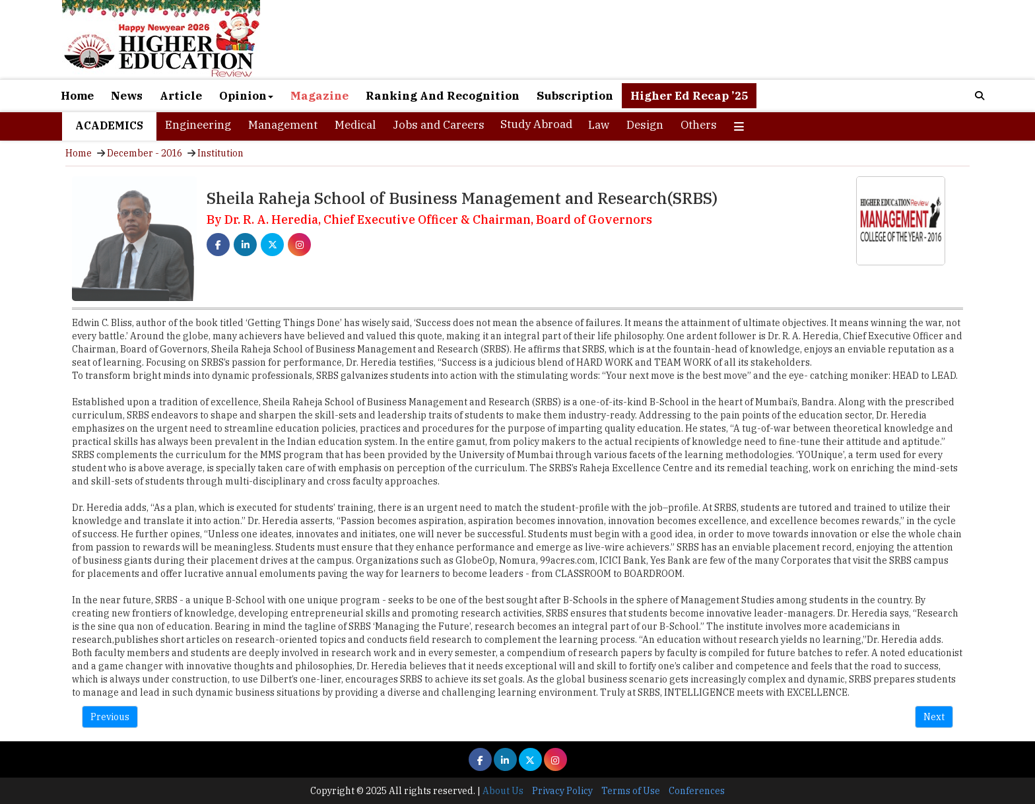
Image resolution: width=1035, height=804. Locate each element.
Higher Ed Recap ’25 (689, 95)
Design (644, 124)
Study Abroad (536, 124)
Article (181, 95)
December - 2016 (144, 153)
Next (934, 717)
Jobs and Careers (438, 124)
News (127, 95)
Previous (109, 717)
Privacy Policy (562, 791)
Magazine (319, 95)
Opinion (246, 95)
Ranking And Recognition (442, 95)
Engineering (198, 124)
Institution (220, 153)
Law (598, 124)
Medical (355, 124)
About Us (503, 791)
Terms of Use (630, 791)
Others (699, 124)
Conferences (697, 791)
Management (282, 124)
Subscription (575, 95)
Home (77, 95)
